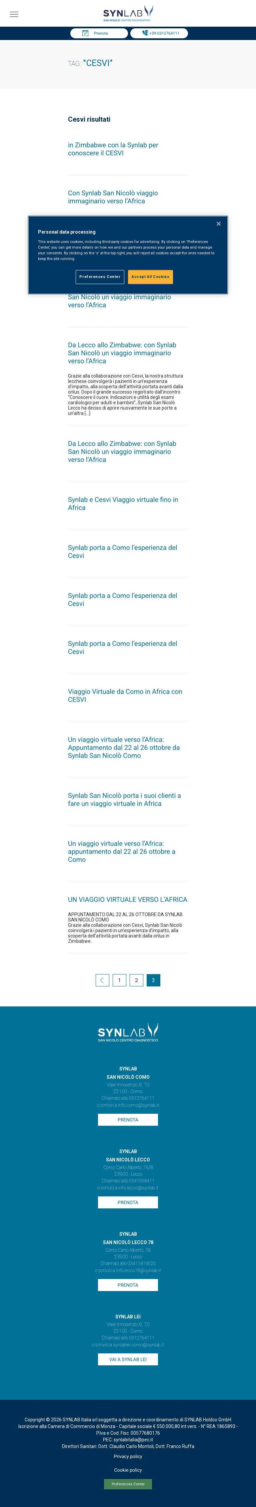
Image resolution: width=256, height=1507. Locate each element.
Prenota (101, 33)
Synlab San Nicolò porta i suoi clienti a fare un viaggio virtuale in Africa (124, 799)
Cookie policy (128, 1470)
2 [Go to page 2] (136, 980)
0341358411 (142, 1181)
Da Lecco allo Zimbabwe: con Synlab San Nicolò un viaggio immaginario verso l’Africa (122, 297)
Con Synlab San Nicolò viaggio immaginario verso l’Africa (113, 197)
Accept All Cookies (150, 276)
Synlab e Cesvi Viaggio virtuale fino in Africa (123, 504)
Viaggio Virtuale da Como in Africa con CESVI (125, 696)
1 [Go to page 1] (119, 980)
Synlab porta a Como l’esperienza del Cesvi (122, 552)
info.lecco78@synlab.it (138, 1270)
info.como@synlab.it (138, 1105)
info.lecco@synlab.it (138, 1188)
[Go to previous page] (102, 981)
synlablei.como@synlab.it (138, 1345)
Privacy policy (128, 1456)
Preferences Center (128, 1484)
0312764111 (142, 1098)
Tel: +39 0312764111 (160, 33)
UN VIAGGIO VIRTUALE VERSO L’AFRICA (127, 899)
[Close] (218, 224)
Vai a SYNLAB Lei (128, 1359)
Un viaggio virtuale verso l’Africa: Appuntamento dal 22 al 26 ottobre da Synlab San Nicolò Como (124, 747)
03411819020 (142, 1263)
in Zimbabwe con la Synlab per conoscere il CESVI (113, 149)
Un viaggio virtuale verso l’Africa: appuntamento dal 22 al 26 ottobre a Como (121, 851)
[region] (128, 255)
